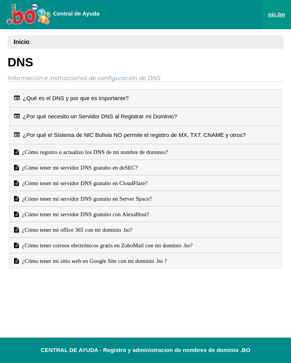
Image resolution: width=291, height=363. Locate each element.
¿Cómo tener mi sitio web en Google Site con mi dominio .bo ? (93, 261)
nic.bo (276, 14)
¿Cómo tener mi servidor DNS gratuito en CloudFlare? (83, 183)
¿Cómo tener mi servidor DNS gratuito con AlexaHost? (84, 214)
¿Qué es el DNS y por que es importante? (71, 98)
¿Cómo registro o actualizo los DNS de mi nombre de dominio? (93, 152)
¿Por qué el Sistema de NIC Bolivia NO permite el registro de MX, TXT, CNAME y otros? (130, 135)
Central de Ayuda (52, 14)
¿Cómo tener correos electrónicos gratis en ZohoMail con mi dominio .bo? (105, 245)
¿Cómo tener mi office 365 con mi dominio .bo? (75, 230)
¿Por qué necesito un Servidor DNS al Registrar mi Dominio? (95, 116)
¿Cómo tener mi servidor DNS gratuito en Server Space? (85, 198)
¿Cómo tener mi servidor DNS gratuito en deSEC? (78, 167)
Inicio (22, 42)
